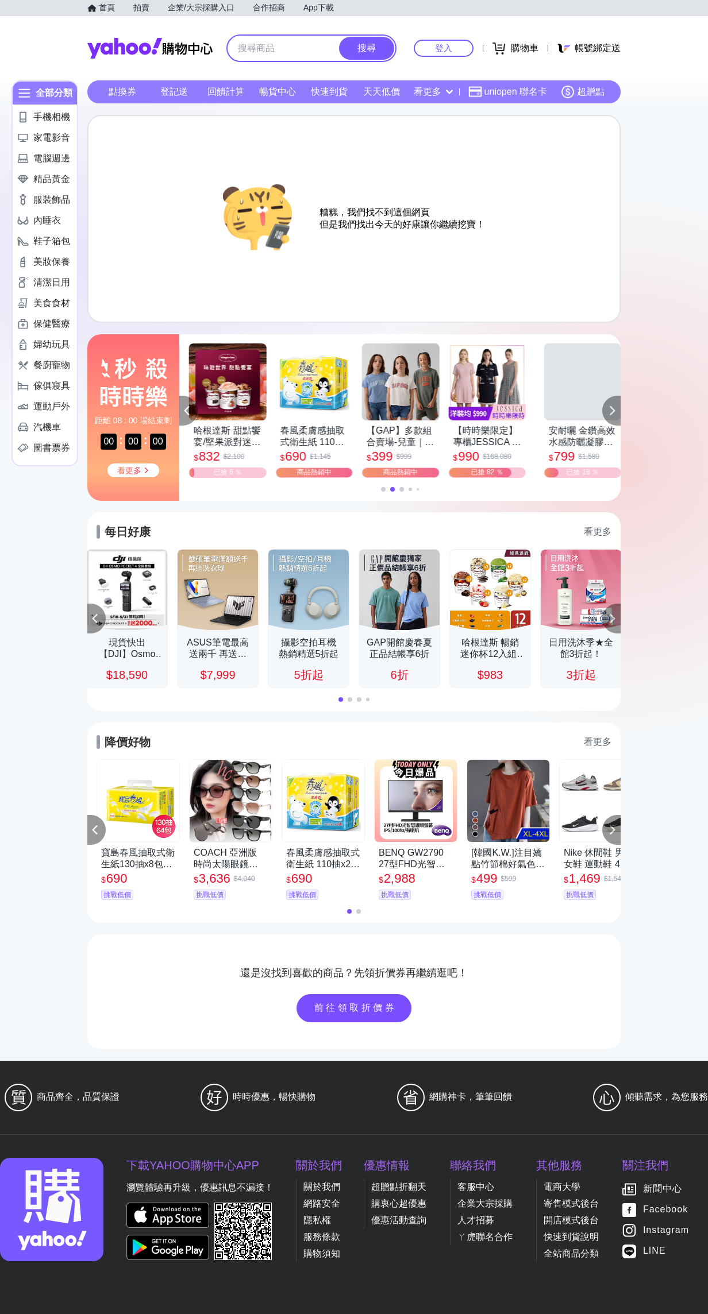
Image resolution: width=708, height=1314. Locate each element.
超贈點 (583, 92)
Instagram (666, 1230)
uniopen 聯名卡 (507, 92)
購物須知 (321, 1253)
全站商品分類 (571, 1253)
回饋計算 (225, 91)
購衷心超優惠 (398, 1203)
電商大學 (562, 1187)
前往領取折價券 (355, 1007)
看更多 (433, 91)
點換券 (122, 91)
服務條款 (321, 1237)
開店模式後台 (571, 1220)
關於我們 (321, 1187)
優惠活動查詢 (398, 1220)
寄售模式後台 (571, 1203)
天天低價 (381, 91)
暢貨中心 (277, 91)
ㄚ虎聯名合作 (485, 1237)
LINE (654, 1251)
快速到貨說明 (571, 1237)
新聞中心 (662, 1189)
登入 (443, 48)
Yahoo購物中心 (150, 48)
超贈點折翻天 (398, 1187)
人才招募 (475, 1220)
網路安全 (321, 1203)
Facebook (665, 1210)
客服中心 (475, 1187)
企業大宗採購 (485, 1203)
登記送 (174, 91)
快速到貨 (329, 91)
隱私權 (317, 1220)
